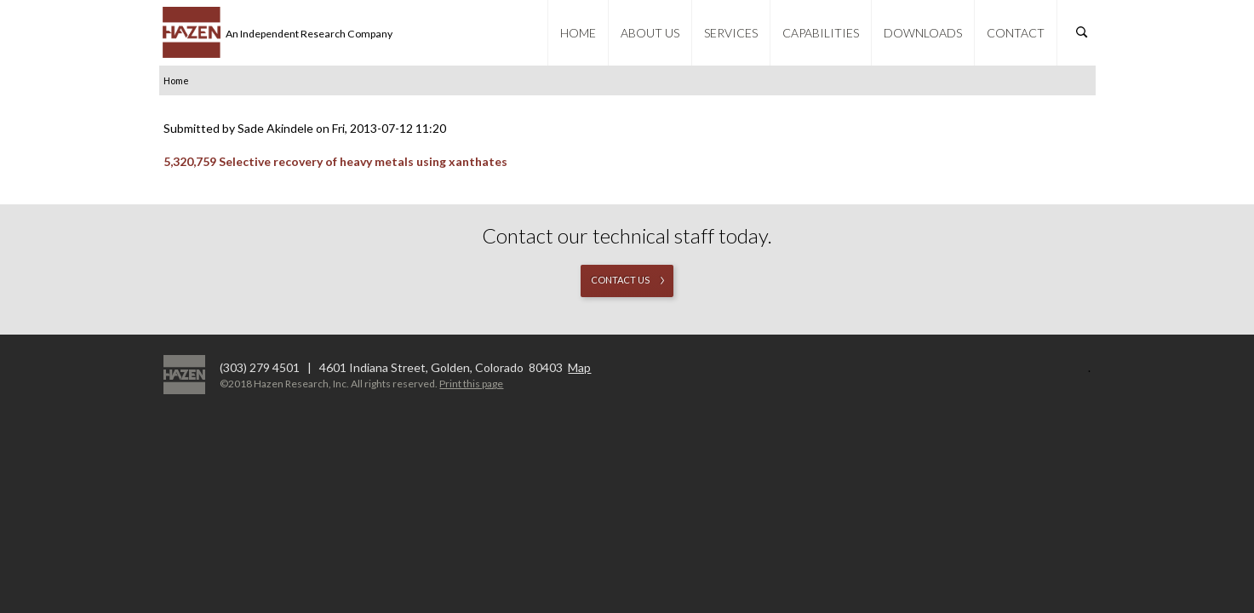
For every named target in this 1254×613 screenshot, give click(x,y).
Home (578, 33)
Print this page (471, 383)
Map (579, 367)
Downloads (923, 33)
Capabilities (820, 33)
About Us (650, 33)
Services (731, 33)
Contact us (620, 279)
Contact (1016, 33)
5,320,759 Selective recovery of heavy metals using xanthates (335, 161)
